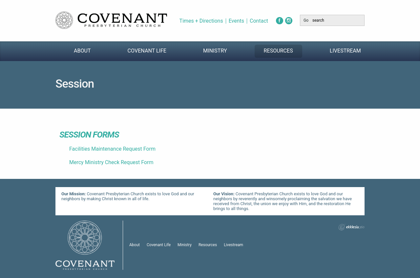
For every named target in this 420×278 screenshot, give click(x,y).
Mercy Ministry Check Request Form (111, 162)
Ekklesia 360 (351, 227)
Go (306, 20)
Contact (259, 21)
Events (236, 21)
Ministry (215, 51)
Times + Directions (201, 21)
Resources (278, 51)
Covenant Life (147, 51)
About (82, 51)
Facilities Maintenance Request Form (112, 149)
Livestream (345, 51)
